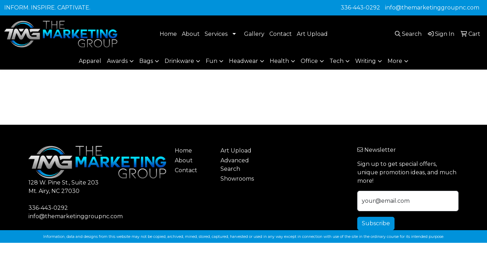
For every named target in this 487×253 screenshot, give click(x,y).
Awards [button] (117, 61)
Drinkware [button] (179, 61)
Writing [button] (365, 61)
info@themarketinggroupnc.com (432, 7)
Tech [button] (336, 61)
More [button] (394, 61)
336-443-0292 (360, 7)
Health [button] (279, 61)
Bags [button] (146, 61)
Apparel (90, 61)
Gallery (254, 34)
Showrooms (237, 178)
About (191, 34)
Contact (280, 34)
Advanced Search (234, 164)
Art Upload (312, 34)
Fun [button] (211, 61)
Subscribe (376, 223)
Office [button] (309, 61)
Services (216, 34)
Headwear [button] (243, 61)
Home (168, 34)
